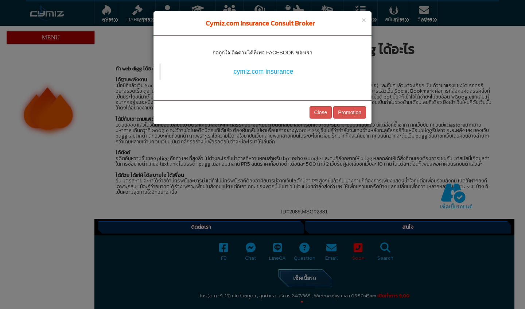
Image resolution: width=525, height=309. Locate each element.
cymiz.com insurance (263, 71)
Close (320, 112)
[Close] (364, 20)
